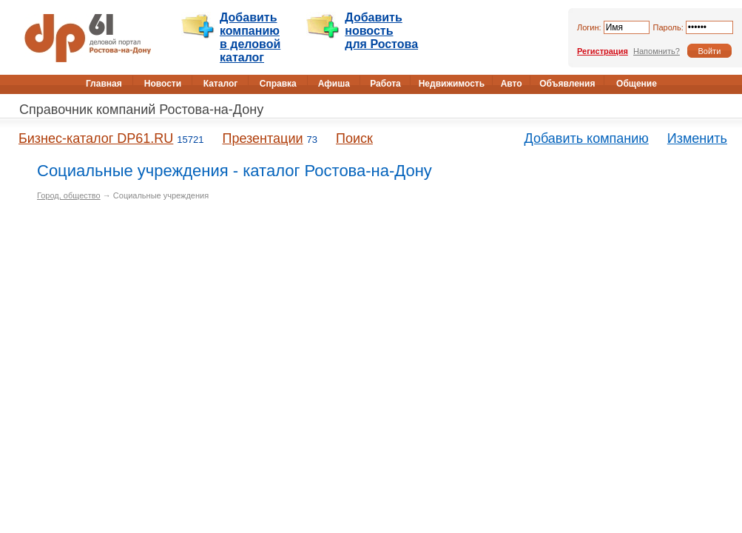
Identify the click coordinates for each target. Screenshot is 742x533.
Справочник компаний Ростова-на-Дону (141, 109)
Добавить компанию (587, 138)
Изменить (697, 138)
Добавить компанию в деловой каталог (250, 37)
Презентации (262, 138)
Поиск (354, 138)
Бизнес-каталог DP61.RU (95, 138)
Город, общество (69, 195)
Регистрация (602, 51)
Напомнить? (656, 51)
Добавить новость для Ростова (381, 30)
